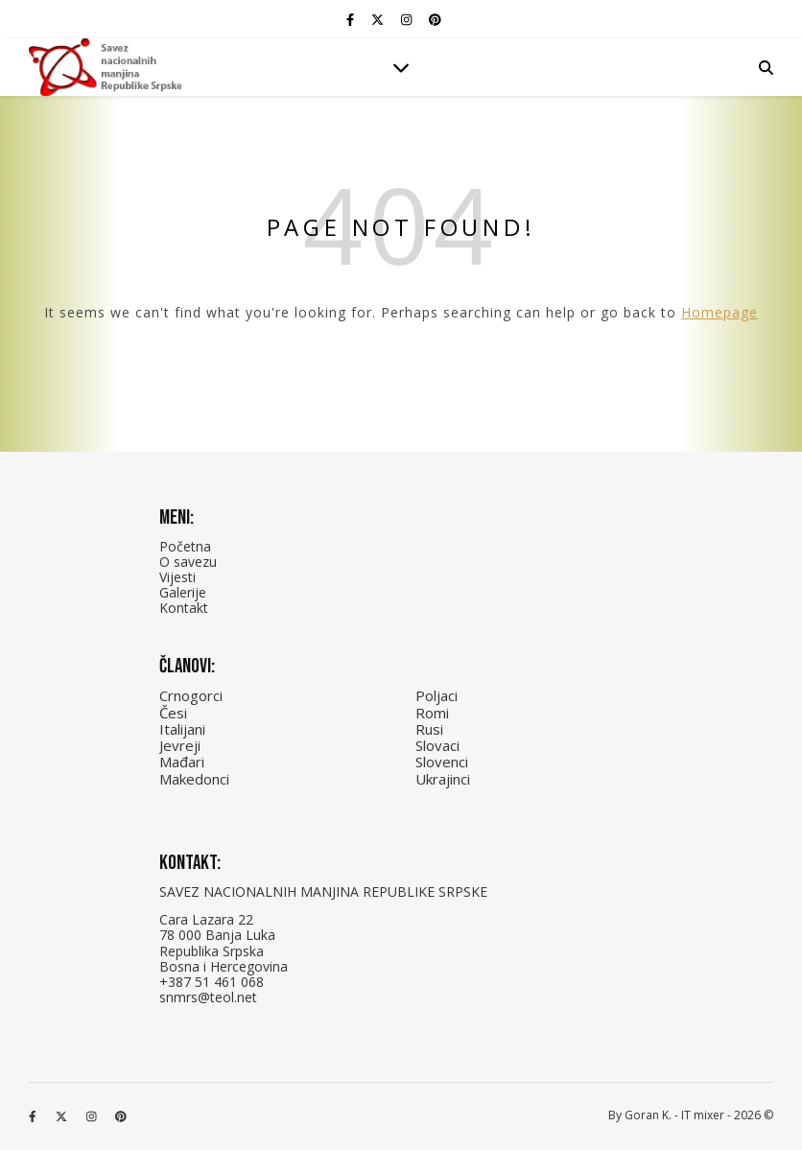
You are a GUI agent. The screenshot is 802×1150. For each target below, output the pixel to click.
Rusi (429, 729)
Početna (185, 546)
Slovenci (441, 761)
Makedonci (194, 778)
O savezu (188, 561)
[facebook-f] (351, 19)
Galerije (182, 592)
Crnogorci (191, 695)
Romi (432, 712)
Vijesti (177, 577)
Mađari (181, 761)
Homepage (719, 312)
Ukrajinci (442, 778)
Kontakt (183, 607)
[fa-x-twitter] (379, 19)
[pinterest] (435, 19)
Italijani (182, 729)
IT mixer (702, 1115)
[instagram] (407, 19)
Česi (173, 712)
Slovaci (437, 745)
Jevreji (179, 745)
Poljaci (436, 695)
